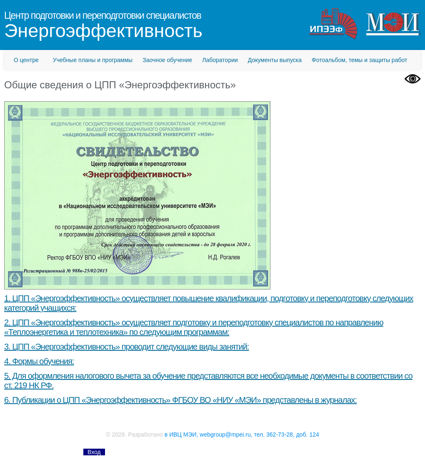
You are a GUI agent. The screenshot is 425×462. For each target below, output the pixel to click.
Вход (94, 452)
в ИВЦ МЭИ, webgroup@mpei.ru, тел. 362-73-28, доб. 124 (242, 434)
